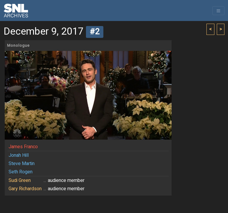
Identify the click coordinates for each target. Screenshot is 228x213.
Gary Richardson (25, 188)
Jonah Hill (19, 155)
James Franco (23, 146)
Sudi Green (20, 180)
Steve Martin (22, 163)
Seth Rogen (20, 171)
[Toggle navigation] (218, 10)
